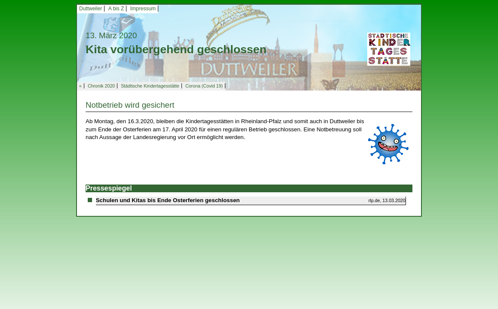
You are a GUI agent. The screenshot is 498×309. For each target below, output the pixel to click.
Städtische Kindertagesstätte (150, 85)
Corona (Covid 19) (204, 85)
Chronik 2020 (101, 85)
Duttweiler (90, 9)
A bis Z (116, 9)
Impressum (143, 9)
